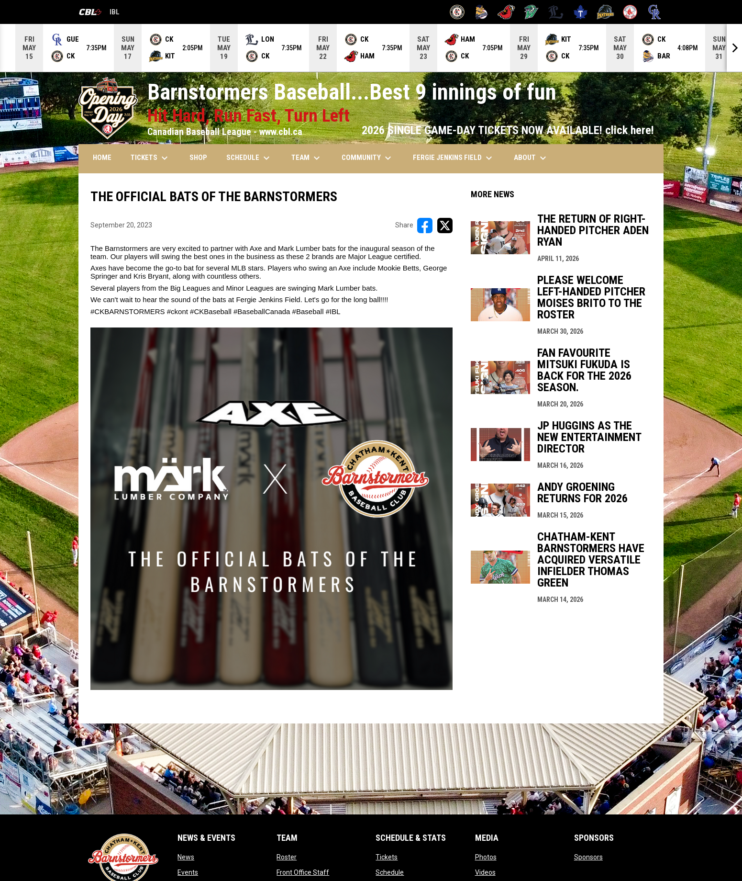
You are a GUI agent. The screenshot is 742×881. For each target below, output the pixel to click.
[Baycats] (482, 12)
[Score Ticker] (371, 48)
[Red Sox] (630, 12)
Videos (485, 872)
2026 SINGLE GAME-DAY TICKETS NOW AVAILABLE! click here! (508, 130)
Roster (287, 857)
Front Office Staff (303, 872)
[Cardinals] (506, 12)
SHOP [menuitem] (198, 157)
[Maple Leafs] (580, 12)
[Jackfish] (531, 12)
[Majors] (556, 12)
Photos (486, 857)
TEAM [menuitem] (306, 158)
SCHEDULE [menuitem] (249, 158)
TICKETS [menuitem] (150, 158)
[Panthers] (605, 12)
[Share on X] (445, 225)
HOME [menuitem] (102, 157)
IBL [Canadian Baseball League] (99, 13)
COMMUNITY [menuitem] (368, 158)
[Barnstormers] (457, 12)
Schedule (390, 872)
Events (187, 872)
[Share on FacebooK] (424, 225)
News (185, 857)
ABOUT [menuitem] (531, 158)
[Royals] (655, 12)
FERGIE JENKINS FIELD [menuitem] (454, 158)
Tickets (387, 857)
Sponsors (588, 857)
